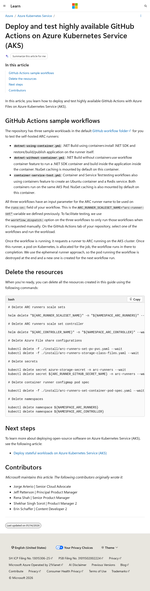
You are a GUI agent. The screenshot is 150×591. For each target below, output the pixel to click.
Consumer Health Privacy (64, 571)
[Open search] (145, 6)
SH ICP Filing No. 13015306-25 (29, 558)
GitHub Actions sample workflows (31, 73)
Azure (9, 16)
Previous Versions (103, 565)
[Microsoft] (75, 6)
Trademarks (119, 571)
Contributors (17, 90)
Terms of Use (97, 571)
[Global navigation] (4, 6)
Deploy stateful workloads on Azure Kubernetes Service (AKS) (60, 453)
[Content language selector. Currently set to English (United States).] (29, 547)
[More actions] (141, 15)
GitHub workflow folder (110, 130)
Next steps (16, 84)
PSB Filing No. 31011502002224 (80, 558)
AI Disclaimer (77, 565)
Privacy (114, 558)
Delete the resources (22, 78)
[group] (75, 360)
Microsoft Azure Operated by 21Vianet (34, 565)
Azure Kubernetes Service (35, 16)
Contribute (16, 571)
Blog (123, 565)
